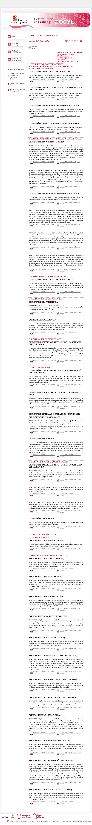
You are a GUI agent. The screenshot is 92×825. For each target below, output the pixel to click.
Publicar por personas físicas (17, 84)
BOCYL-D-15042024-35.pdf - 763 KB (44, 802)
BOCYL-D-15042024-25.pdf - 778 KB (44, 588)
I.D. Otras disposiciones (64, 58)
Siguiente (76, 40)
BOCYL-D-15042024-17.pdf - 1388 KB (44, 431)
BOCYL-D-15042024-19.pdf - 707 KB (44, 479)
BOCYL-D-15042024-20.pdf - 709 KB (44, 494)
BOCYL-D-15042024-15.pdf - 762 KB (44, 384)
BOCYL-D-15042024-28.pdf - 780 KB (44, 648)
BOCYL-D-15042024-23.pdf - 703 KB (44, 548)
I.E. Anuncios (61, 59)
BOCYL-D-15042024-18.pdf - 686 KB (44, 455)
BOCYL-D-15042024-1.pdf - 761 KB (43, 80)
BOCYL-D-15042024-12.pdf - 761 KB (44, 312)
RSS (11, 821)
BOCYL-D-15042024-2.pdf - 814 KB (43, 98)
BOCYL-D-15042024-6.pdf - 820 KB (43, 186)
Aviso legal (87, 821)
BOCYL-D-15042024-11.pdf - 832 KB (44, 292)
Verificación (17, 52)
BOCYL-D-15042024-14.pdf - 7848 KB (44, 360)
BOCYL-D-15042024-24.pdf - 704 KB (44, 569)
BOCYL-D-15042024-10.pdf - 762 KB (44, 269)
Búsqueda (17, 44)
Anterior (70, 40)
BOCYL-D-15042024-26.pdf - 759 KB (44, 608)
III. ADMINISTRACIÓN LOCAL (67, 61)
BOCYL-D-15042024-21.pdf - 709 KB (44, 510)
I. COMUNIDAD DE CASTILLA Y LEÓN (70, 52)
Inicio (33, 35)
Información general (17, 69)
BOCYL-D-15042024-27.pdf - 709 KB (44, 630)
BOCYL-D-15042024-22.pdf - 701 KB (44, 526)
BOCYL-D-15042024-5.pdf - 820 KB (43, 162)
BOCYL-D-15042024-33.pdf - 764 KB (44, 752)
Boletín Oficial (46, 20)
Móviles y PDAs (34, 821)
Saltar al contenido (9, 1)
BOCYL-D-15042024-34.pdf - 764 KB (44, 782)
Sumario (35, 48)
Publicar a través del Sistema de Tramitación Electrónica (17, 76)
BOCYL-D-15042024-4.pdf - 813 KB (43, 132)
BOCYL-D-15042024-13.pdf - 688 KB (44, 332)
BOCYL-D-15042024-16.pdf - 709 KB (44, 406)
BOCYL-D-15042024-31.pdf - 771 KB (44, 707)
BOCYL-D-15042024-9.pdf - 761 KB (43, 247)
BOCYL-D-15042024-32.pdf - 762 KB (44, 733)
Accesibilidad (77, 821)
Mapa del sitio (66, 821)
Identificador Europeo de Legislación (17, 90)
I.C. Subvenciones (62, 56)
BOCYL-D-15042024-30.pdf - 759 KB (44, 689)
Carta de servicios (20, 821)
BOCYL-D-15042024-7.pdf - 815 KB (43, 202)
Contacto (56, 821)
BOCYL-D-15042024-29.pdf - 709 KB (44, 671)
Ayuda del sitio (46, 821)
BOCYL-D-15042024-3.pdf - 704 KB (43, 116)
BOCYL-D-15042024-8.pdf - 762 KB (43, 224)
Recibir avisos (17, 59)
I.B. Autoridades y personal (65, 54)
